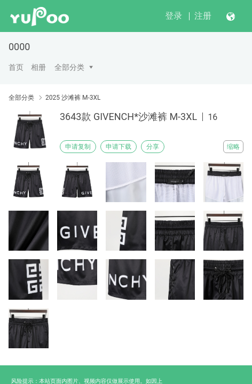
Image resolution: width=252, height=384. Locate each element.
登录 (173, 16)
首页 (16, 67)
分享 (152, 146)
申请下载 (118, 146)
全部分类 (69, 67)
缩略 (233, 146)
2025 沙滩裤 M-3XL (72, 97)
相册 (38, 67)
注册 (202, 16)
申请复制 (78, 146)
